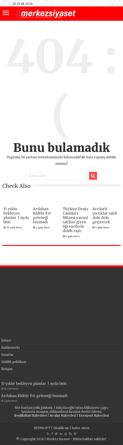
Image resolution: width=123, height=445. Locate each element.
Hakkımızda (10, 348)
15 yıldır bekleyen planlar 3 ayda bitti (16, 215)
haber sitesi (80, 428)
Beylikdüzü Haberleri (30, 416)
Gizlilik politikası (13, 362)
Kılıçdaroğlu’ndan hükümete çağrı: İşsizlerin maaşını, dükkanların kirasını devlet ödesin (64, 410)
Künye (6, 340)
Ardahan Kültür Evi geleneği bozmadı (42, 215)
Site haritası (24, 408)
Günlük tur (61, 428)
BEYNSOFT (42, 428)
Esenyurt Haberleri (94, 416)
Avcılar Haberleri (63, 416)
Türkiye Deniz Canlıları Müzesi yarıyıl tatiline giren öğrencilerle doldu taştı (75, 220)
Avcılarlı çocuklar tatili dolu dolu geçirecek (104, 215)
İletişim (7, 369)
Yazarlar (7, 355)
